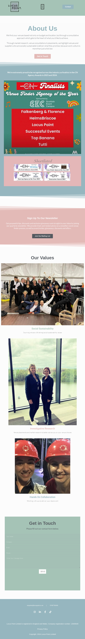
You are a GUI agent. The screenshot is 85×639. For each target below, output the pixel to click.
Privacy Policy (42, 629)
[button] (42, 6)
